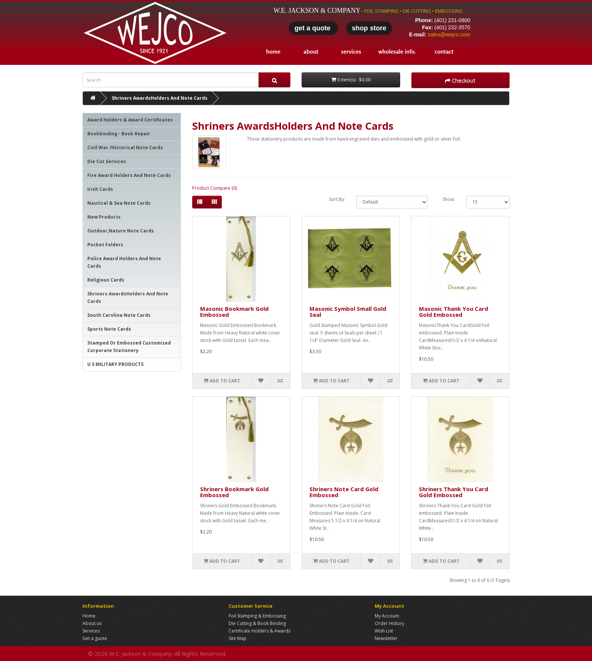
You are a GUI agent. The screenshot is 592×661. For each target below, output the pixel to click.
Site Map (238, 638)
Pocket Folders (105, 244)
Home (89, 616)
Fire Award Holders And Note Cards (129, 175)
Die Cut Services (106, 161)
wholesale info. (397, 51)
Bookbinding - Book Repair (118, 133)
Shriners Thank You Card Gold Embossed (453, 492)
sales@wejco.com (449, 34)
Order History (389, 623)
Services (91, 631)
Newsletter (386, 638)
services (351, 51)
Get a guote (94, 638)
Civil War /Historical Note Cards (125, 147)
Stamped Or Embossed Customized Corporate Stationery (129, 347)
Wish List (384, 631)
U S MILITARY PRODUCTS (115, 364)
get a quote (313, 28)
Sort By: (337, 199)
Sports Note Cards (109, 329)
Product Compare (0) (214, 188)
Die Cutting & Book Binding (257, 623)
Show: (449, 199)
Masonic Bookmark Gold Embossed (234, 312)
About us (92, 623)
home (273, 51)
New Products (104, 217)
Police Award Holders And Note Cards (124, 262)
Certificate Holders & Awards (259, 631)
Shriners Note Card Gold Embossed (343, 492)
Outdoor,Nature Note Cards (120, 231)
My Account (387, 616)
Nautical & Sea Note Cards (119, 203)
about (310, 51)
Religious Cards (105, 280)
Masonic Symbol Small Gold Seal (347, 312)
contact (444, 51)
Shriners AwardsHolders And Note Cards (160, 98)
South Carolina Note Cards (119, 315)
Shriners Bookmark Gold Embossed (234, 492)
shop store (369, 28)
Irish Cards (100, 189)
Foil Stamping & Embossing (257, 616)
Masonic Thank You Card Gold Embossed (453, 312)
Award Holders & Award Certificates (130, 120)
